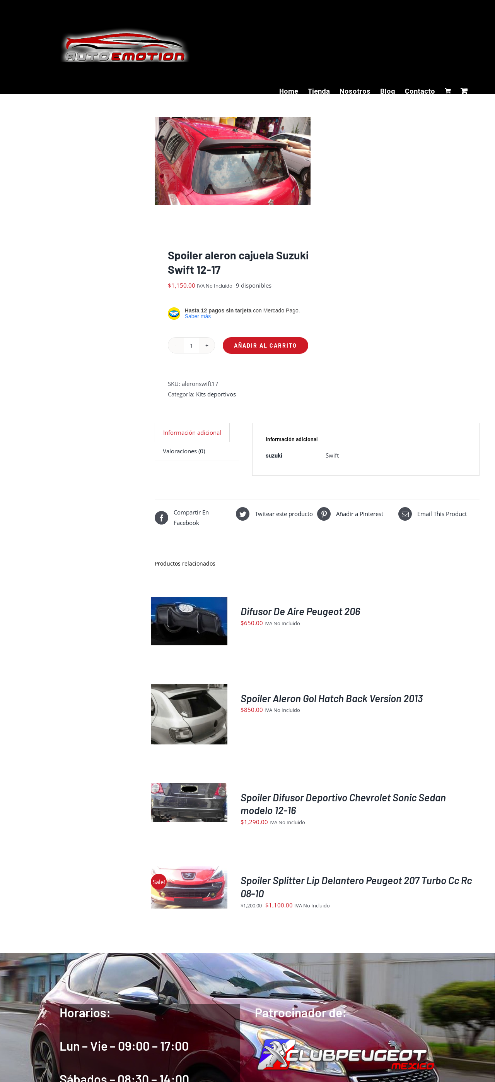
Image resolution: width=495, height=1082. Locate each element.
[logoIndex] (345, 1042)
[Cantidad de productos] (191, 347)
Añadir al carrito (265, 347)
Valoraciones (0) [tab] (184, 453)
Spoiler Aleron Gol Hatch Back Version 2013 (332, 700)
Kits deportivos (216, 396)
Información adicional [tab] (192, 435)
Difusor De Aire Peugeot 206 (300, 613)
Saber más (198, 319)
